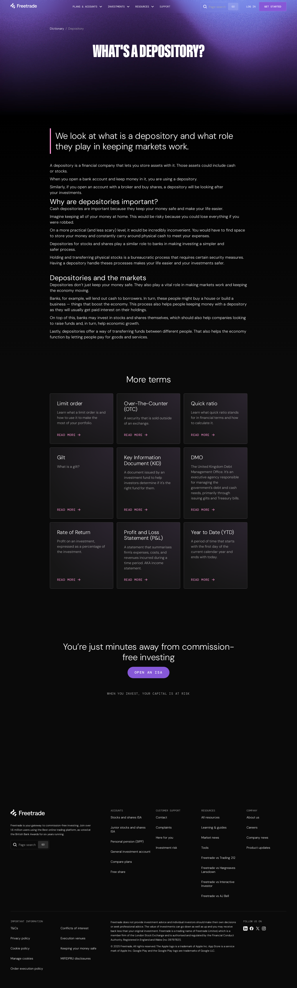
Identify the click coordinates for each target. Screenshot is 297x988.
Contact (161, 825)
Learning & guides (214, 835)
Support (165, 6)
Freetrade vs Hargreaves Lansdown (218, 877)
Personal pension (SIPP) (127, 849)
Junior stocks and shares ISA (128, 837)
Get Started (272, 6)
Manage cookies (22, 966)
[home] (24, 6)
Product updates (258, 855)
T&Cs (14, 936)
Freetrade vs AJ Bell (215, 903)
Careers (252, 835)
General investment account (130, 859)
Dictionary (57, 28)
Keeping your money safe (78, 956)
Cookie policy (20, 956)
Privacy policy (20, 946)
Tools (205, 855)
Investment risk (166, 855)
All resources (210, 825)
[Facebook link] (251, 936)
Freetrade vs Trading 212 (218, 865)
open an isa (149, 672)
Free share (118, 879)
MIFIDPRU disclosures (76, 966)
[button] (88, 6)
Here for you (164, 845)
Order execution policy (27, 976)
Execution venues (73, 946)
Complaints (164, 835)
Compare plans (121, 869)
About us (253, 825)
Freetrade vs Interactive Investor (217, 891)
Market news (210, 845)
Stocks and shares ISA (126, 825)
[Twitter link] (258, 936)
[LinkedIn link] (245, 936)
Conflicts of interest (74, 936)
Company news (257, 845)
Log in (251, 6)
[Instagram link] (264, 936)
